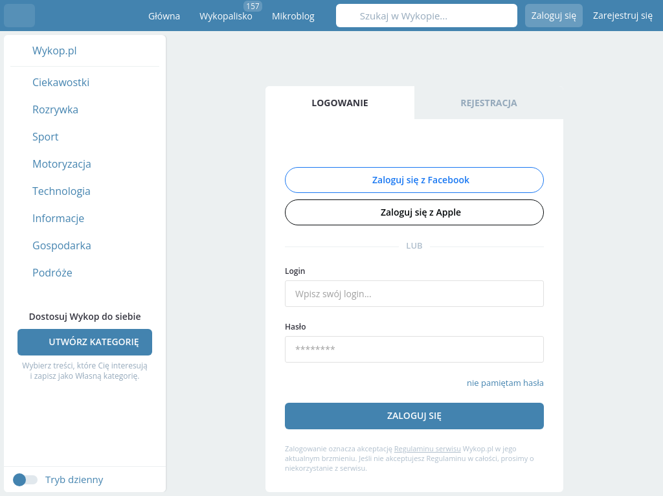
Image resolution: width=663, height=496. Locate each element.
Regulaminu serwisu (427, 448)
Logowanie (339, 102)
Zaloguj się (554, 15)
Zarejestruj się (623, 15)
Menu (19, 15)
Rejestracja (488, 102)
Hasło (295, 326)
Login (295, 270)
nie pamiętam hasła (505, 383)
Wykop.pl (82, 15)
